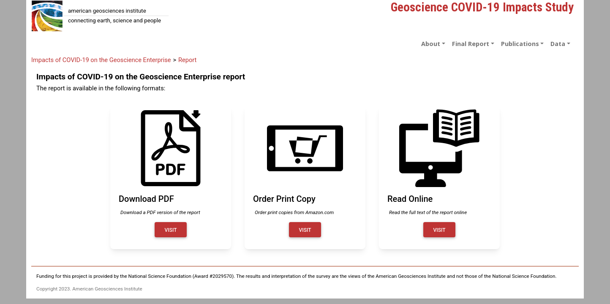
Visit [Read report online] (439, 230)
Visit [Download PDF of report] (171, 230)
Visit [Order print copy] (305, 230)
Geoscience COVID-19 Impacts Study (482, 7)
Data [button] (557, 44)
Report (187, 60)
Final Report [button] (470, 44)
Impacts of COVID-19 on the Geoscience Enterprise (101, 60)
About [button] (430, 44)
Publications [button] (520, 44)
